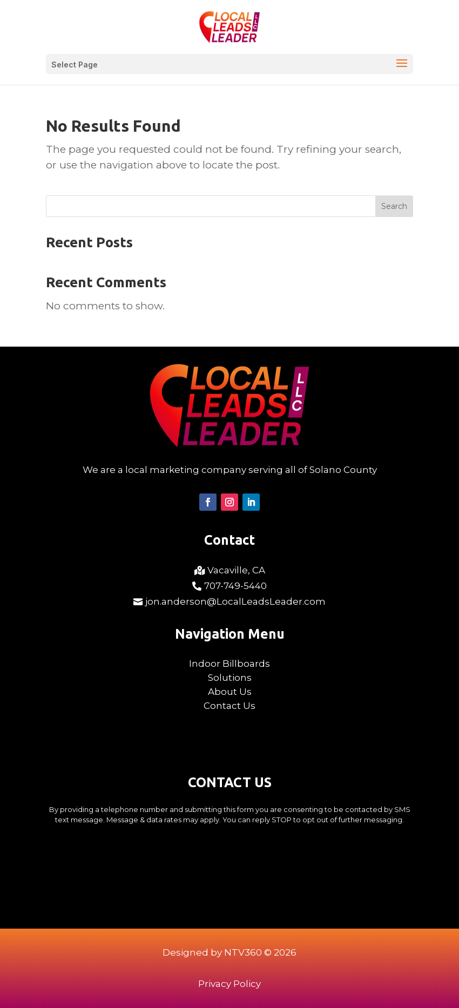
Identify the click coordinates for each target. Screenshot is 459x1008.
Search (394, 206)
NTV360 (243, 952)
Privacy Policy (229, 983)
